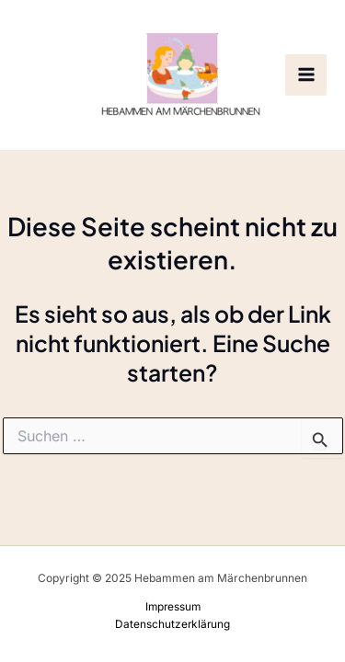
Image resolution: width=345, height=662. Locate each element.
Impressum (173, 606)
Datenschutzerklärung (172, 624)
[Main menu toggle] (306, 75)
